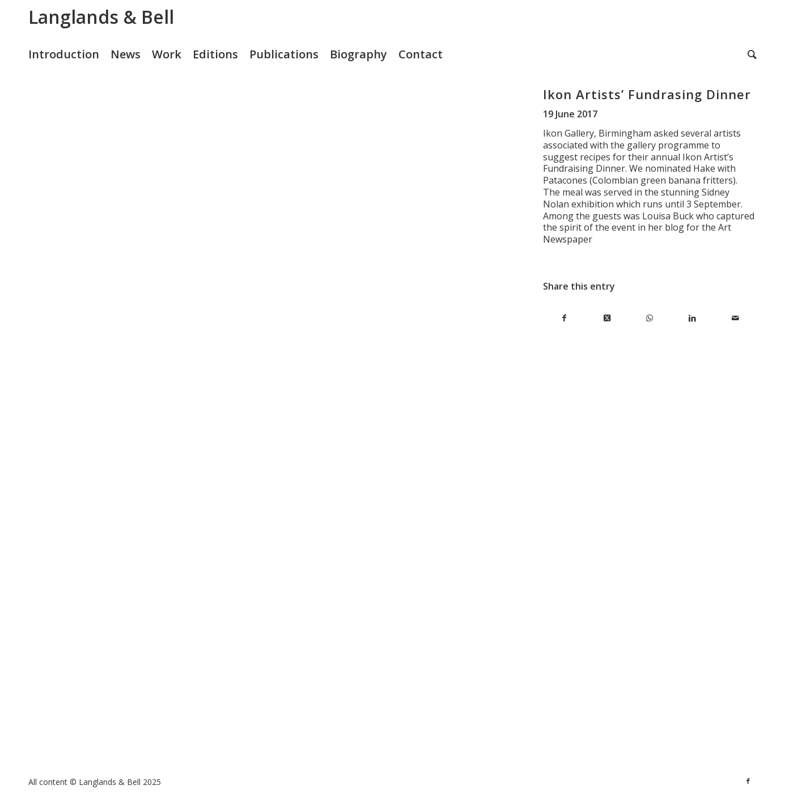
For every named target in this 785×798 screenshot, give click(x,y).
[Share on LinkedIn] (692, 318)
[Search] (752, 54)
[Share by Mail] (735, 318)
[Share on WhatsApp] (650, 318)
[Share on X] (606, 318)
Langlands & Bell (101, 17)
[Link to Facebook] (748, 780)
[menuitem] (69, 54)
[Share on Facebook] (564, 318)
